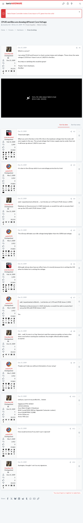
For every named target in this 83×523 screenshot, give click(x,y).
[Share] (76, 48)
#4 (74, 199)
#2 (74, 131)
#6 (74, 264)
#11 (74, 428)
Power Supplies (30, 25)
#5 (74, 230)
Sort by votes (75, 125)
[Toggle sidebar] (75, 3)
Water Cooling (41, 25)
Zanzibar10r (7, 25)
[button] (3, 4)
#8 (74, 331)
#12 (74, 462)
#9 (74, 363)
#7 (74, 297)
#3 (74, 165)
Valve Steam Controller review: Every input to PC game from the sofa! (30, 13)
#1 (80, 48)
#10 (74, 396)
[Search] (80, 4)
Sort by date (63, 125)
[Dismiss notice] (79, 12)
